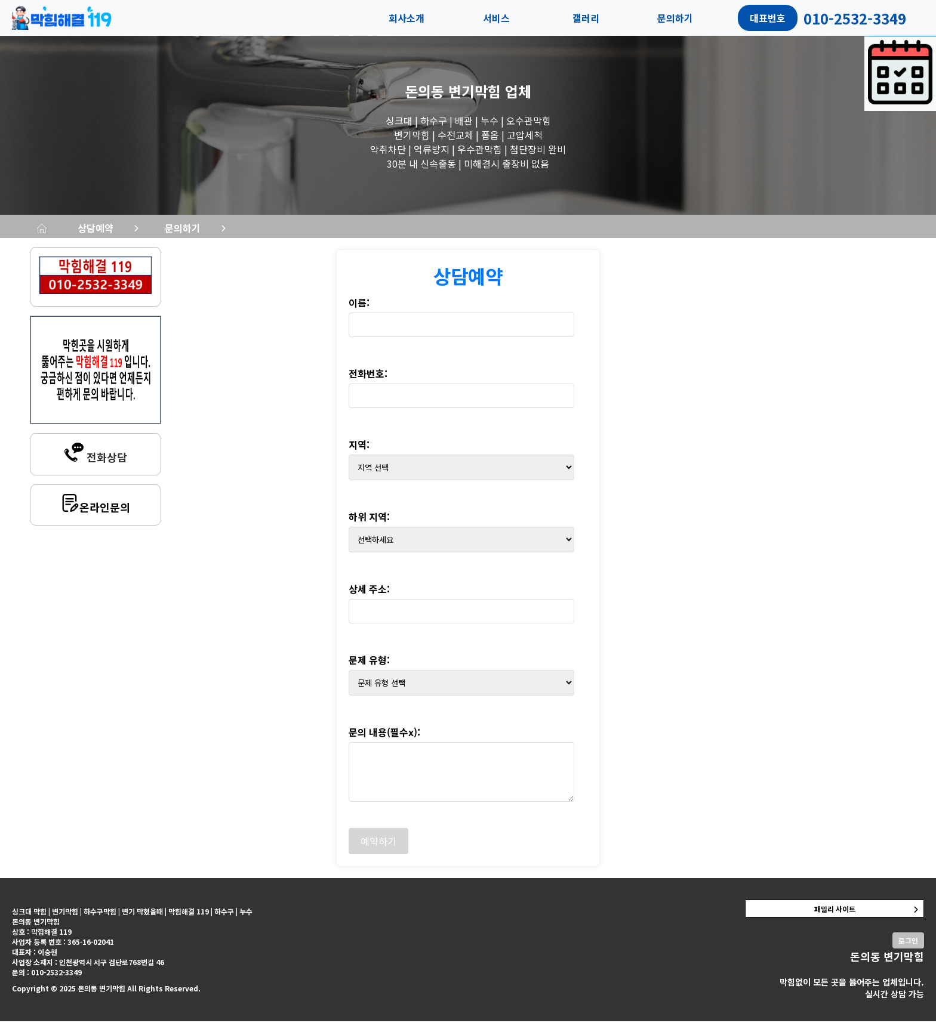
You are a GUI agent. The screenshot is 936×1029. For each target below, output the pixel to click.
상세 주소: (369, 596)
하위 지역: (369, 524)
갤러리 (585, 18)
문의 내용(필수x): (384, 740)
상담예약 (251, 231)
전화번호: (368, 381)
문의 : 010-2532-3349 (47, 980)
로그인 (908, 948)
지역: (359, 452)
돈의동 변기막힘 (453, 91)
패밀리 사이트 (834, 916)
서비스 (496, 18)
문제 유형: (369, 667)
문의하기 (675, 18)
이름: (359, 310)
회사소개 (406, 18)
